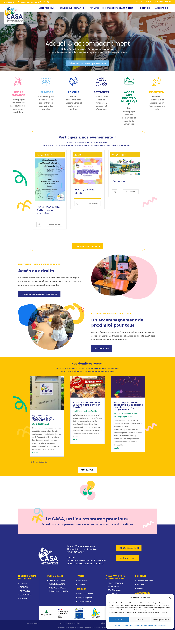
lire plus (35, 452)
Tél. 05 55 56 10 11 (129, 547)
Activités (87, 411)
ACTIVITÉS (94, 8)
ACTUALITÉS (158, 2)
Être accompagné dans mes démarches (39, 294)
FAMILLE (73, 92)
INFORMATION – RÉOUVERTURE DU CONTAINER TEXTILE (43, 418)
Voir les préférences (161, 619)
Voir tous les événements (87, 246)
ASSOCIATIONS (161, 8)
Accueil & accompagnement (87, 43)
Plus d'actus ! (87, 470)
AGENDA (168, 2)
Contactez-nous (127, 558)
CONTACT (138, 2)
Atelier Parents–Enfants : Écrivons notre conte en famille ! (87, 405)
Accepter (118, 619)
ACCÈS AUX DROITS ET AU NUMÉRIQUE (118, 8)
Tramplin (46, 424)
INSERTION (145, 8)
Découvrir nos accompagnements (87, 63)
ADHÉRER (148, 2)
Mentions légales (160, 625)
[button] (170, 597)
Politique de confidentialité (123, 625)
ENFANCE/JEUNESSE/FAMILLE (72, 8)
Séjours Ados (121, 181)
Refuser (139, 619)
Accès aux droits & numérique (129, 98)
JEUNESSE (46, 92)
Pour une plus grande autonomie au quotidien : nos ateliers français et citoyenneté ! (128, 406)
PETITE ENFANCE (18, 93)
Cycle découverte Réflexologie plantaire (48, 210)
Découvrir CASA (101, 348)
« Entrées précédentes (39, 462)
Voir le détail (55, 224)
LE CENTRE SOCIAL (46, 8)
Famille (94, 411)
